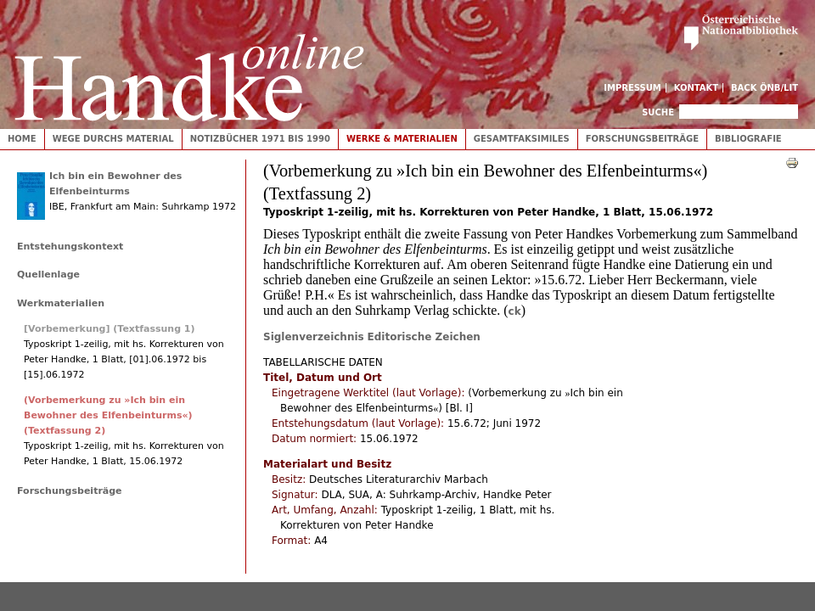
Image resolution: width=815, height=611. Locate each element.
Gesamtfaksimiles (522, 138)
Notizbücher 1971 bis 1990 (260, 138)
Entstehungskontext (70, 246)
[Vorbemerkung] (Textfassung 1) (109, 328)
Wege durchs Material (113, 138)
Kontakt (696, 87)
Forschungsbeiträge (642, 138)
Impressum (632, 87)
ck (515, 311)
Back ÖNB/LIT (764, 87)
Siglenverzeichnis (313, 337)
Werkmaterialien (60, 303)
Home (22, 138)
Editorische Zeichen (424, 337)
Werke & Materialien (402, 138)
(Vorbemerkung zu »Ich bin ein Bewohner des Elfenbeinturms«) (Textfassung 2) (108, 415)
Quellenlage (48, 274)
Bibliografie (748, 138)
